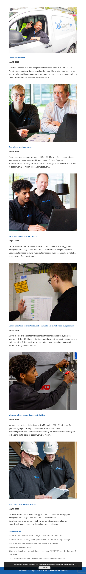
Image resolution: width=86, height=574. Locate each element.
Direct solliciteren (17, 57)
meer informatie (69, 564)
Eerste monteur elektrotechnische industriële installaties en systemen (41, 325)
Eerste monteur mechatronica (23, 236)
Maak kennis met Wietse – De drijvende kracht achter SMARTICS (37, 558)
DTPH (45, 571)
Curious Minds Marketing (59, 571)
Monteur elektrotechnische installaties (27, 415)
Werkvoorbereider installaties (22, 504)
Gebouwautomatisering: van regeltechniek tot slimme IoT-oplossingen (40, 539)
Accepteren (44, 568)
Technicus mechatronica (20, 147)
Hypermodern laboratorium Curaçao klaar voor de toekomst (35, 535)
